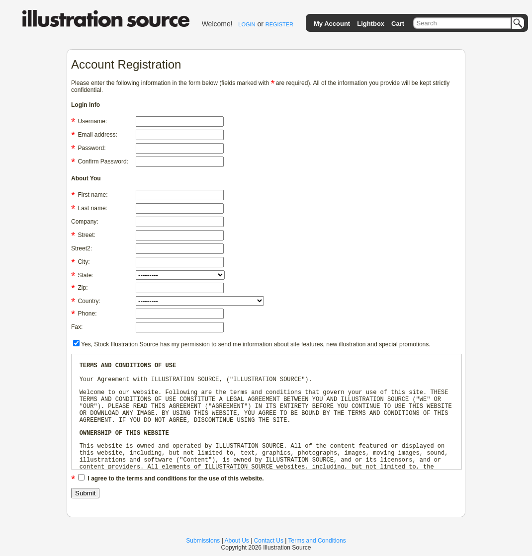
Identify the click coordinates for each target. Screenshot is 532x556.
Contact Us (268, 540)
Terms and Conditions (317, 540)
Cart (397, 23)
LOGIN (246, 24)
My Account (332, 23)
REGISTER (279, 24)
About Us (237, 540)
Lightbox (370, 23)
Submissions (203, 540)
